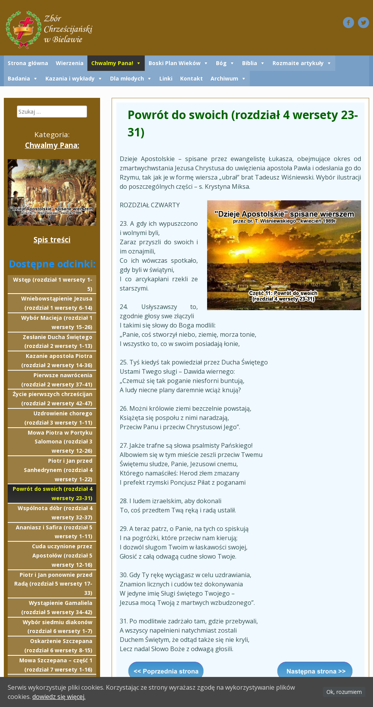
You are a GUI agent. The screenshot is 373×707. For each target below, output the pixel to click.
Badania (19, 78)
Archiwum (224, 78)
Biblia (249, 63)
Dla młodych (127, 78)
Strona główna (28, 63)
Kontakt (191, 78)
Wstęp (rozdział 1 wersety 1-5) (52, 284)
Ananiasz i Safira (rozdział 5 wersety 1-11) (54, 532)
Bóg (221, 63)
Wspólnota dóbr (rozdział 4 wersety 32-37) (55, 512)
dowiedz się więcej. (58, 696)
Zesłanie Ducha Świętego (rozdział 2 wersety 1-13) (57, 341)
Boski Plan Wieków (175, 63)
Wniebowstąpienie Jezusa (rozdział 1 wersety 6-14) (56, 303)
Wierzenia (70, 63)
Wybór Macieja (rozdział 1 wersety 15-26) (56, 322)
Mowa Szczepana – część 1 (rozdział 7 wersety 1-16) (55, 665)
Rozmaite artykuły (298, 63)
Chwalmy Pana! (112, 63)
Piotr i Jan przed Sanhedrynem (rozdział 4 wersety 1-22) (58, 470)
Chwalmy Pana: (52, 145)
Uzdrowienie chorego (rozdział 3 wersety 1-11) (58, 418)
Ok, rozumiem (344, 691)
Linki (165, 78)
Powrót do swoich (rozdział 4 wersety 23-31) (52, 493)
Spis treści (51, 239)
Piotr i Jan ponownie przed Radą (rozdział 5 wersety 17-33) (53, 584)
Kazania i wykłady (70, 78)
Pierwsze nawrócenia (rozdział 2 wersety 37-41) (56, 379)
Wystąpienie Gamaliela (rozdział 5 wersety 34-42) (56, 607)
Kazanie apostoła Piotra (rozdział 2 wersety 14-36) (56, 360)
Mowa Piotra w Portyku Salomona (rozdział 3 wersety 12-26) (60, 442)
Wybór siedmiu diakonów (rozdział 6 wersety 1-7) (57, 626)
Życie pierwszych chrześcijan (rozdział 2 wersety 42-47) (52, 398)
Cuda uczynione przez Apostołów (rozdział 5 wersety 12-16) (62, 555)
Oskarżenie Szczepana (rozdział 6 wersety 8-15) (58, 645)
